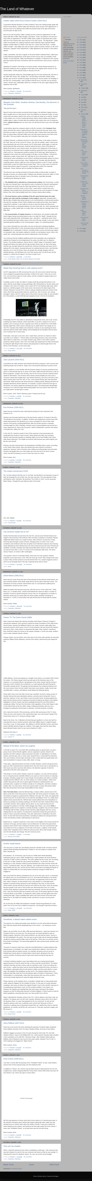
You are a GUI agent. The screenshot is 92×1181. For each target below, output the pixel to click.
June (82, 99)
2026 (81, 39)
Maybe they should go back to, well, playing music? (23, 268)
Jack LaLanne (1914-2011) (13, 360)
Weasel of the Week (34, 259)
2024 (81, 45)
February (83, 110)
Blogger (56, 1176)
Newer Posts (8, 1165)
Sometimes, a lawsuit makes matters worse (20, 919)
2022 (81, 50)
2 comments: (27, 257)
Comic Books (12, 259)
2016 (81, 65)
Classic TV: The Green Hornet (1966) (17, 617)
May (82, 102)
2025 (81, 42)
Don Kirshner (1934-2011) (13, 407)
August (83, 94)
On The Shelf (24, 259)
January (83, 114)
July (82, 97)
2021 (81, 52)
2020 (81, 55)
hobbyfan (68, 39)
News (18, 259)
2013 (81, 72)
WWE (13, 910)
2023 (81, 47)
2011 (81, 77)
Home (31, 1165)
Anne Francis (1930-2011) (13, 1059)
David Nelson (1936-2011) (13, 576)
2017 (81, 62)
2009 (81, 231)
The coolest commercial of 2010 (15, 471)
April (82, 105)
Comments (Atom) (16, 1168)
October (83, 88)
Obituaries (18, 93)
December (84, 80)
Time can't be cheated (11, 1146)
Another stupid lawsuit (11, 844)
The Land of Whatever (17, 9)
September (84, 90)
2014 (81, 70)
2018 (81, 60)
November (84, 84)
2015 (81, 67)
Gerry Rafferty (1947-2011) (13, 1023)
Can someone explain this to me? (16, 532)
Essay (9, 350)
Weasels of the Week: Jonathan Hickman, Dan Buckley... (84, 133)
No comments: (27, 91)
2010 (81, 228)
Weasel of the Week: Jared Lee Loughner (19, 746)
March (83, 107)
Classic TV (11, 737)
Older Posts (54, 1165)
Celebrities (11, 93)
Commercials (12, 522)
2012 (81, 75)
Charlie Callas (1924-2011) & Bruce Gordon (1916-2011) (25, 21)
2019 (81, 57)
